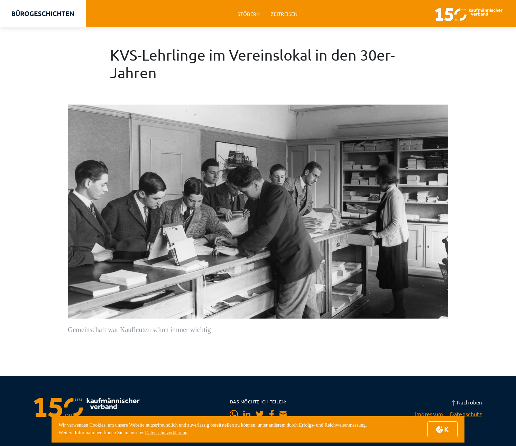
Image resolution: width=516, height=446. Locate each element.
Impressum (429, 413)
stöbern (249, 14)
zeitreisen (284, 14)
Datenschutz (466, 413)
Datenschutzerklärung (166, 432)
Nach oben (466, 402)
